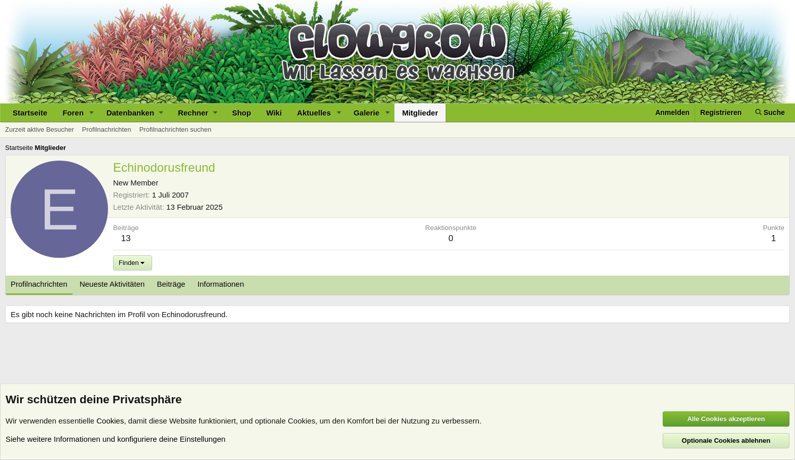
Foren (73, 112)
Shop (241, 112)
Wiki (274, 112)
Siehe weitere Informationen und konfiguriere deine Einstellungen (116, 439)
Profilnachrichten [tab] (39, 284)
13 (126, 238)
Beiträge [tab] (171, 284)
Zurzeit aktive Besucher (39, 129)
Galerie (366, 112)
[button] (92, 112)
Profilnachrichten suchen (175, 129)
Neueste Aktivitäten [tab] (112, 284)
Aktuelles (314, 112)
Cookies (110, 420)
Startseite (30, 112)
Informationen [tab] (221, 284)
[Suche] (770, 112)
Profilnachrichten (106, 129)
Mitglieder (420, 112)
